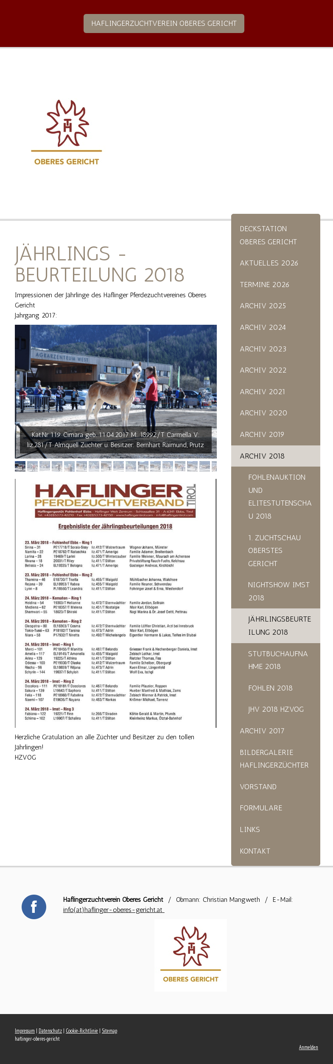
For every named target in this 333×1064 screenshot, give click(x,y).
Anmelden (308, 1047)
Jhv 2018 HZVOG (276, 709)
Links (250, 829)
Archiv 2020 (264, 412)
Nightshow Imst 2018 (279, 591)
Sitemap (109, 1030)
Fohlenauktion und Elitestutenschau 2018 (280, 497)
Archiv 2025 (263, 305)
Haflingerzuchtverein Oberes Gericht (164, 23)
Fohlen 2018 (270, 688)
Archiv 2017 (262, 730)
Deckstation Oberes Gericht (268, 235)
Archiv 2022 (263, 370)
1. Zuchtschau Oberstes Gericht (274, 550)
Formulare (261, 808)
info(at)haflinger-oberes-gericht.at (114, 910)
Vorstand (258, 786)
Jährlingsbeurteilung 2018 (279, 625)
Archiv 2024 (263, 327)
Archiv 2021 (262, 391)
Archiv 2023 (263, 349)
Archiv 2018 (262, 456)
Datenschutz (50, 1030)
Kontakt (255, 851)
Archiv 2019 (262, 434)
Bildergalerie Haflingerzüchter (274, 759)
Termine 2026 (265, 284)
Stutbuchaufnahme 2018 (278, 660)
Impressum (25, 1030)
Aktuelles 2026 (269, 263)
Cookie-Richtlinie (82, 1030)
